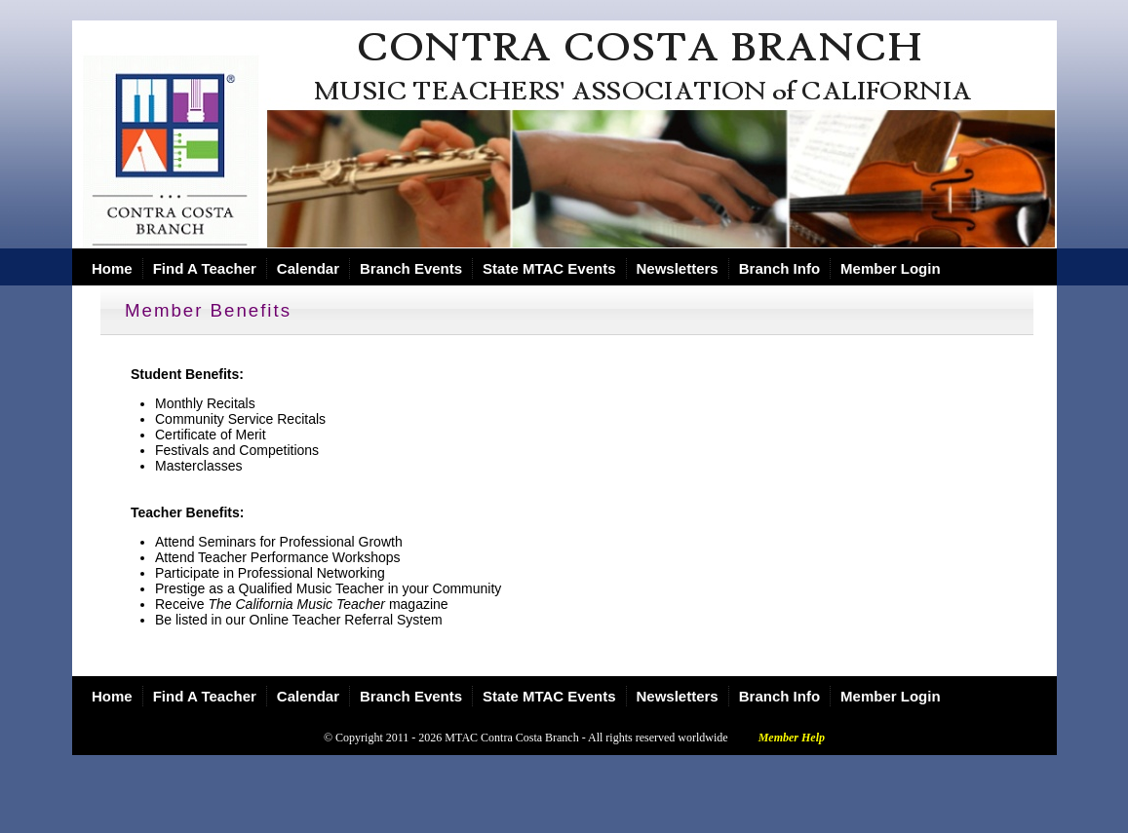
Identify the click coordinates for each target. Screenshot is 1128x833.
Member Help (791, 737)
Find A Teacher (204, 268)
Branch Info (779, 268)
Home (112, 268)
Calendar (308, 268)
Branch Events (411, 268)
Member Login (890, 268)
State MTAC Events (549, 268)
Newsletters (678, 268)
